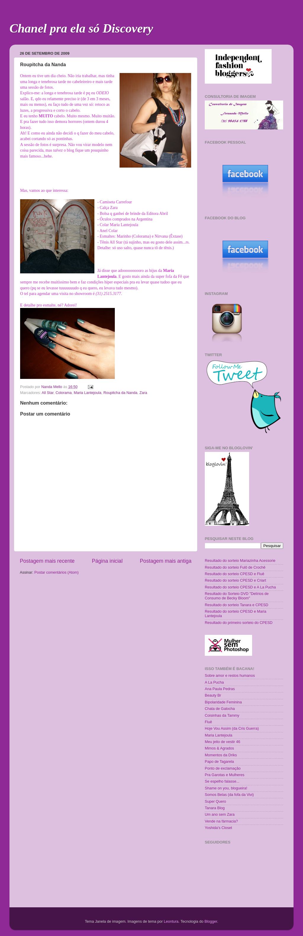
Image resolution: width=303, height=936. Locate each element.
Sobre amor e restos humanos (230, 676)
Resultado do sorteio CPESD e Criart (235, 580)
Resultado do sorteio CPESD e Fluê (234, 574)
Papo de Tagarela (219, 762)
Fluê (208, 722)
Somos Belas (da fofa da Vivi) (229, 795)
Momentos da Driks (221, 755)
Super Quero (215, 801)
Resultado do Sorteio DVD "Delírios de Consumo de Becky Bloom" (237, 596)
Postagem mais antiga (165, 561)
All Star (48, 393)
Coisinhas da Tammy (222, 715)
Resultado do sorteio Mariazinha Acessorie (240, 561)
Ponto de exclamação (223, 768)
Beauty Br (213, 695)
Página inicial (107, 561)
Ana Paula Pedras (220, 689)
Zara (143, 393)
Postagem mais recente (47, 561)
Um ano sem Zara (220, 814)
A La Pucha (214, 682)
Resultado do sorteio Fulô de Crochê (235, 567)
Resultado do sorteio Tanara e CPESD (236, 605)
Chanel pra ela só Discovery (81, 28)
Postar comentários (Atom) (56, 572)
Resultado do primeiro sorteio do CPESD (239, 623)
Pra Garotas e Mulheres (224, 775)
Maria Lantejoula (87, 393)
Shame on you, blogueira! (226, 788)
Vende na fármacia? (221, 821)
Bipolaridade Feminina (223, 702)
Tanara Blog (215, 808)
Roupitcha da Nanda (120, 393)
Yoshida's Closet (218, 828)
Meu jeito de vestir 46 (222, 742)
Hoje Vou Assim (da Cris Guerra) (232, 728)
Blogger (210, 921)
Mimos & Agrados (219, 748)
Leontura (171, 921)
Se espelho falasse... (222, 781)
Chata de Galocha (220, 709)
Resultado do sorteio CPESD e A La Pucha (240, 587)
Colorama (64, 393)
